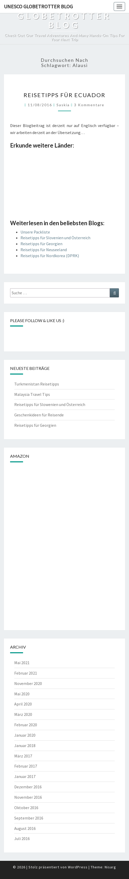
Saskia (63, 105)
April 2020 (23, 704)
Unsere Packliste (35, 232)
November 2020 (28, 683)
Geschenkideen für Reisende (39, 414)
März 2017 (23, 755)
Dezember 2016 (28, 786)
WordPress (78, 867)
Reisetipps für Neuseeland (43, 249)
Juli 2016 (22, 838)
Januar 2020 (24, 735)
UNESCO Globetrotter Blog (38, 6)
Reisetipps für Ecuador (64, 94)
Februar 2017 (25, 766)
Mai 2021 (22, 662)
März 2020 (23, 714)
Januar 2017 (24, 776)
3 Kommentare (89, 105)
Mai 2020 (22, 693)
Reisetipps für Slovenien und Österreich (55, 237)
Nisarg (110, 867)
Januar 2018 (24, 745)
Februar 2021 (25, 673)
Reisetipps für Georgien (41, 243)
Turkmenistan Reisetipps (36, 384)
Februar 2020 (25, 724)
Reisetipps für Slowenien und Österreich (49, 404)
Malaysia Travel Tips (32, 394)
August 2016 (25, 828)
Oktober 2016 (26, 807)
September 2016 (28, 818)
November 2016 (28, 797)
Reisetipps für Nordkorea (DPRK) (49, 255)
